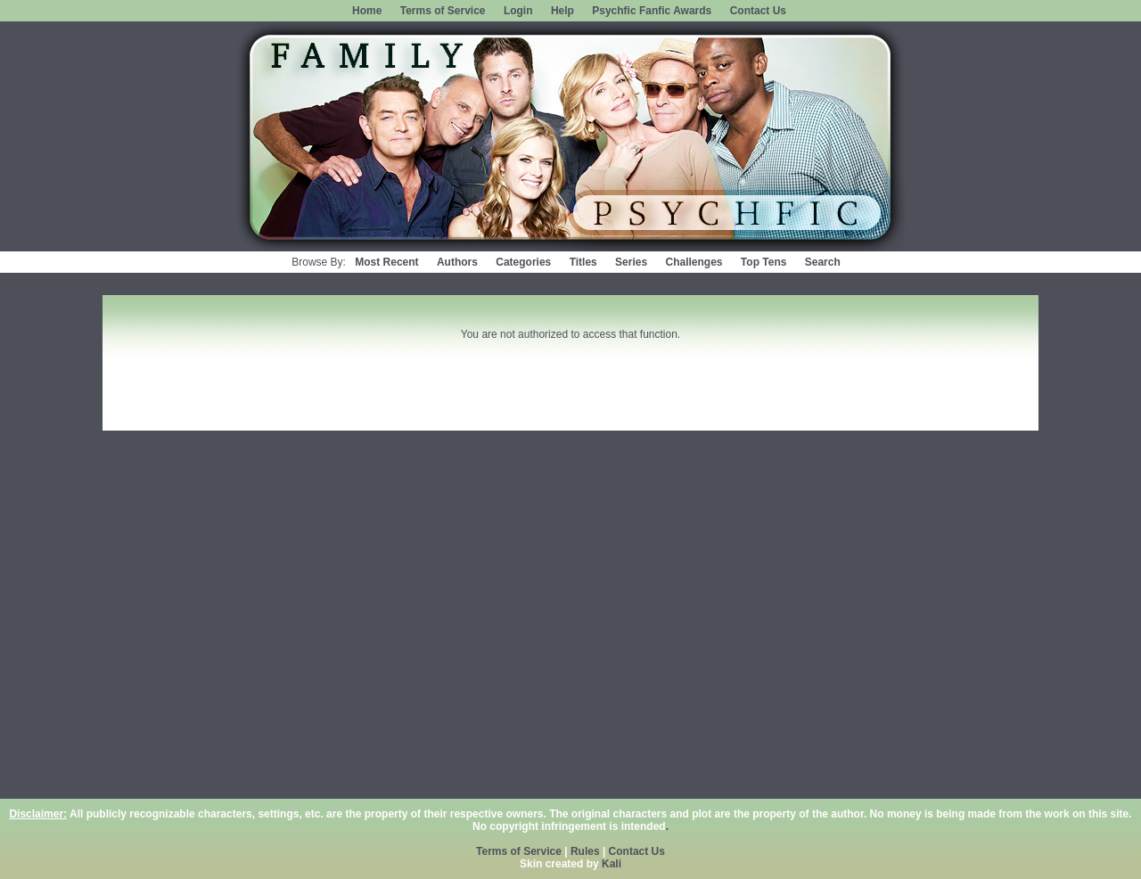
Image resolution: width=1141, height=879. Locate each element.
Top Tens (764, 262)
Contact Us (758, 10)
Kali (611, 864)
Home (367, 10)
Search (823, 262)
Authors (457, 262)
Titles (583, 262)
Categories (523, 262)
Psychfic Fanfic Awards (651, 10)
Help (562, 10)
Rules (585, 851)
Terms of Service (443, 10)
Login (518, 10)
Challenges (693, 262)
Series (631, 262)
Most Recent (386, 262)
